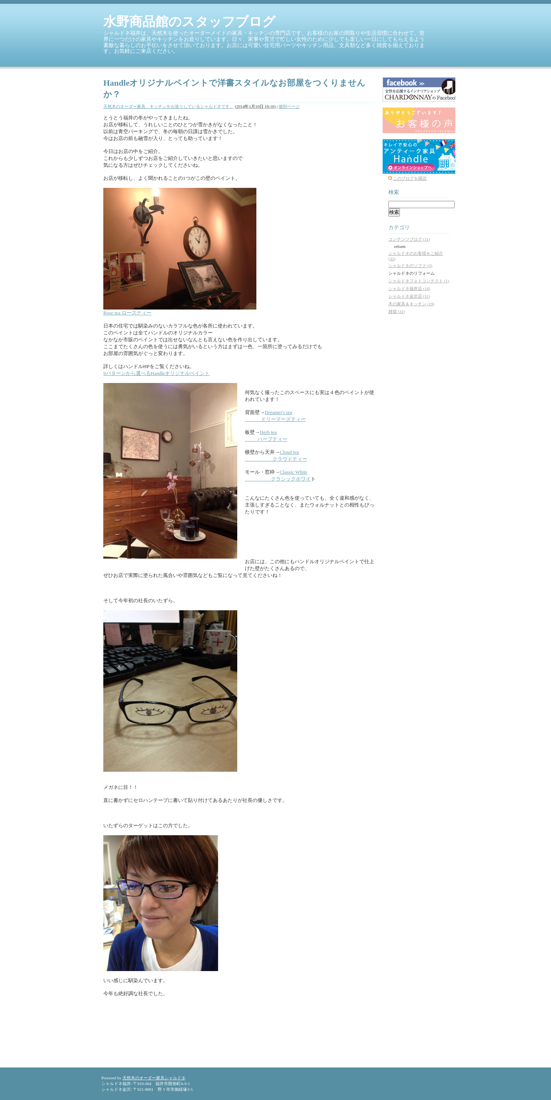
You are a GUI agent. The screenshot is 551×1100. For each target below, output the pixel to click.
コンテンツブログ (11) (409, 239)
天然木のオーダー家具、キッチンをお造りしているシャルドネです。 (168, 106)
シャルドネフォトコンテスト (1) (418, 281)
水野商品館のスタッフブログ (189, 22)
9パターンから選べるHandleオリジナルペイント (156, 373)
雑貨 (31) (396, 311)
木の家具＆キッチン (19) (411, 303)
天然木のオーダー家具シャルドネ (154, 1078)
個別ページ (289, 106)
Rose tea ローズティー (127, 313)
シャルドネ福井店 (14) (409, 288)
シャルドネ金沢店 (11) (409, 296)
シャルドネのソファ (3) (410, 265)
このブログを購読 (410, 178)
